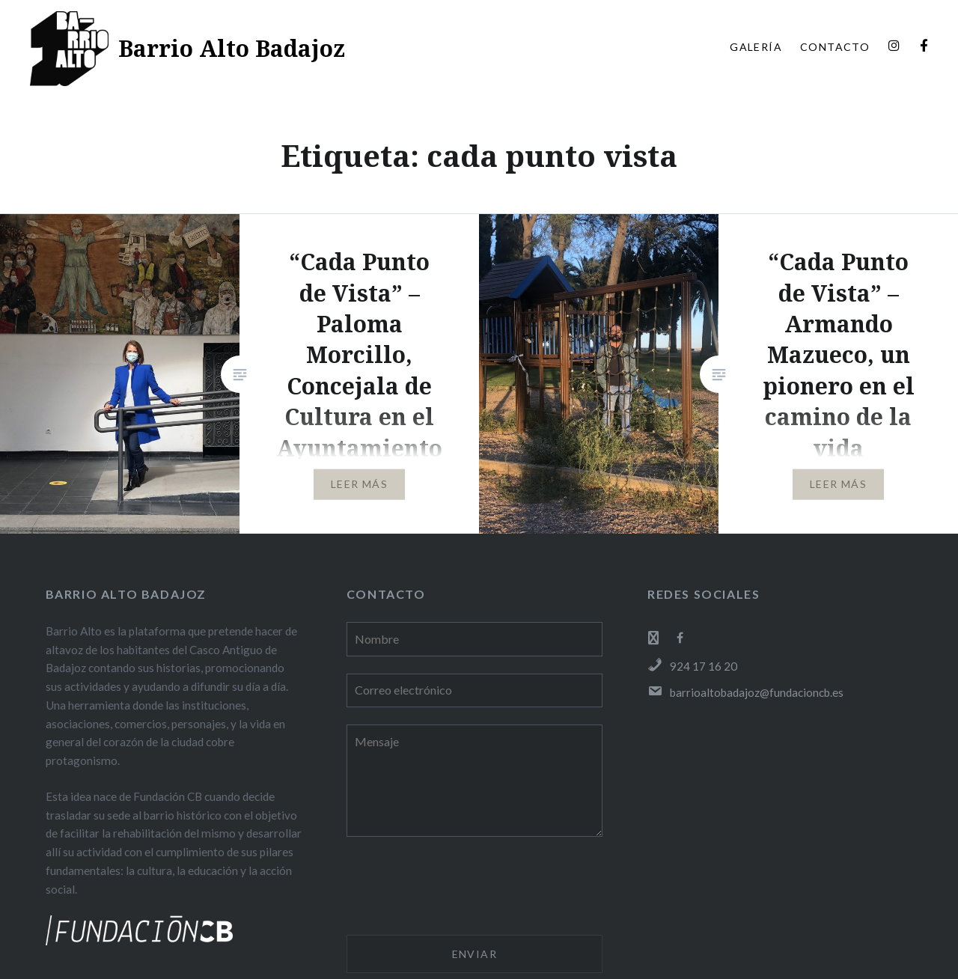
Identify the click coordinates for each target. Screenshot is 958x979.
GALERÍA (756, 46)
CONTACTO (835, 46)
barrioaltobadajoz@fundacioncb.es (745, 692)
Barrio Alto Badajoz (231, 48)
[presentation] (460, 888)
